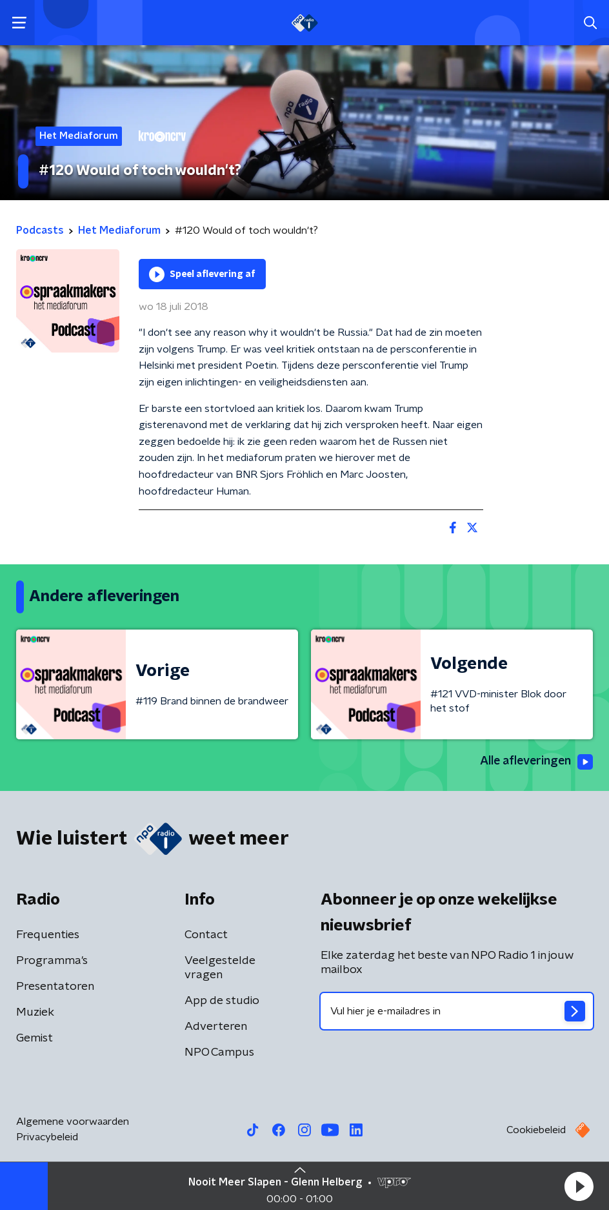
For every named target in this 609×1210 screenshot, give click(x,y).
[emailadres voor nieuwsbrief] (457, 1011)
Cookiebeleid (536, 1130)
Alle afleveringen (535, 762)
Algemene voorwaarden (72, 1121)
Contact (206, 935)
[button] (578, 1186)
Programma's (52, 961)
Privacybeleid (47, 1137)
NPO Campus (219, 1052)
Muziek (35, 1012)
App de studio (222, 1001)
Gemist (34, 1038)
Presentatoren (55, 986)
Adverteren (216, 1026)
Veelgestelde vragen (220, 968)
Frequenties (47, 935)
